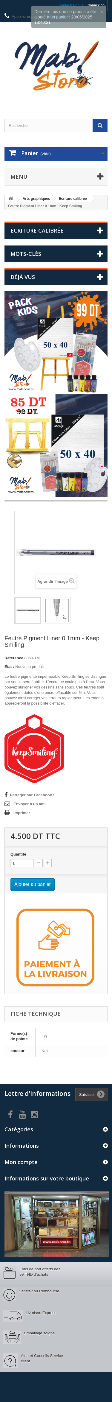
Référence (13, 658)
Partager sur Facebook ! (32, 795)
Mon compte (21, 1162)
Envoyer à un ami (29, 804)
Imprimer (21, 813)
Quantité (18, 854)
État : (9, 666)
